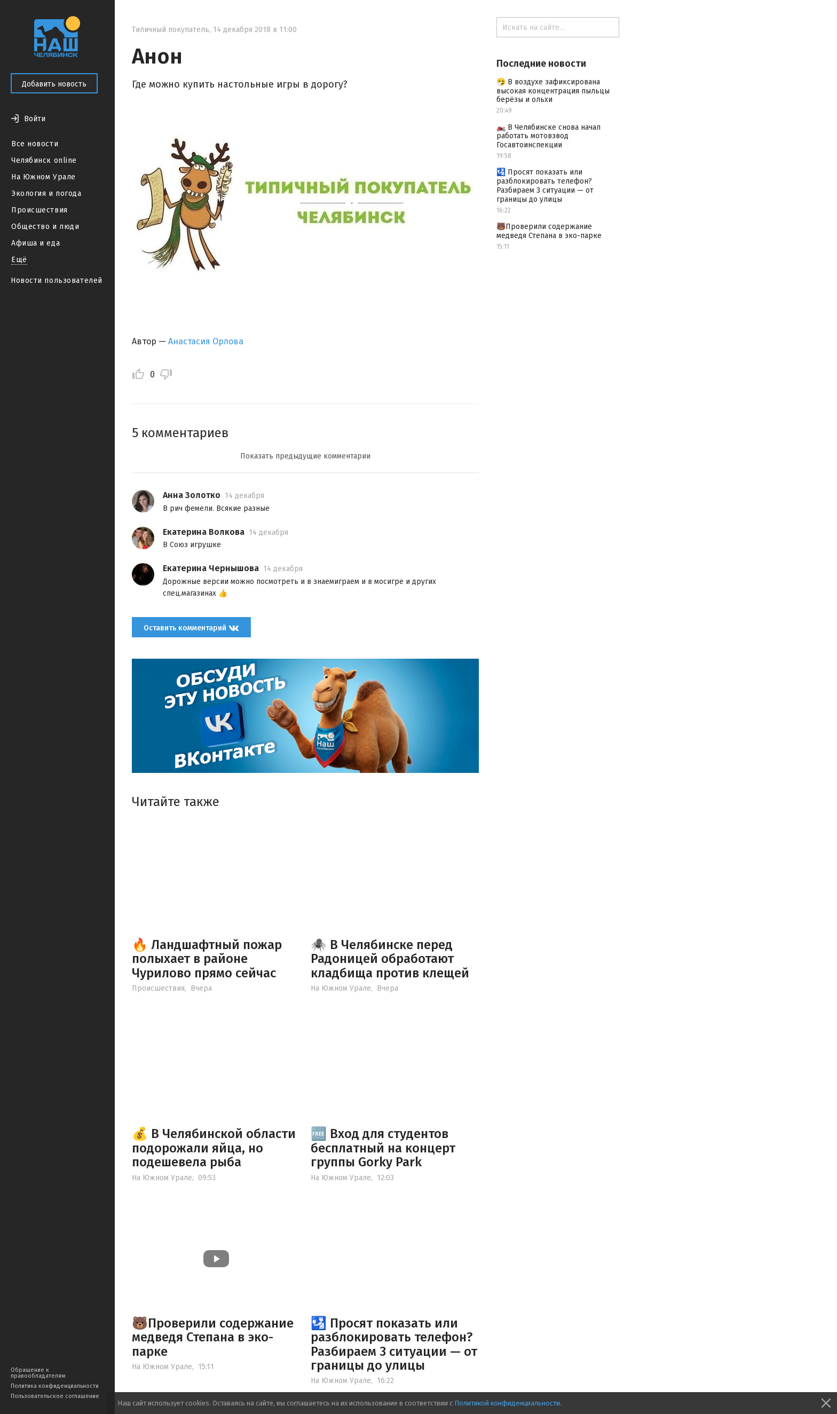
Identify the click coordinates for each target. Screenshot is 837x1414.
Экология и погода (46, 193)
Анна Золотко (191, 495)
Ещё (19, 259)
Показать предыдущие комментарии (305, 456)
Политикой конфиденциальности (507, 1403)
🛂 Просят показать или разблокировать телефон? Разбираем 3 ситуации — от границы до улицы (394, 1344)
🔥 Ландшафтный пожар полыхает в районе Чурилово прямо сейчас (207, 959)
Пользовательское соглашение (55, 1396)
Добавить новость (54, 84)
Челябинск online (44, 160)
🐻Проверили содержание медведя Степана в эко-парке (213, 1337)
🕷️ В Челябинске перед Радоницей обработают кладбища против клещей (390, 959)
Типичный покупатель (170, 29)
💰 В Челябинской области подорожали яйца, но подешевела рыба (214, 1148)
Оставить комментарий (191, 627)
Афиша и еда (35, 243)
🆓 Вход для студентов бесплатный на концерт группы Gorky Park (383, 1148)
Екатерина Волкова (203, 532)
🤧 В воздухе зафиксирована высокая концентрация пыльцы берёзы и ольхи (553, 91)
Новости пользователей (56, 280)
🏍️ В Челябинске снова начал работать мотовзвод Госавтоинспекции (548, 136)
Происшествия (39, 210)
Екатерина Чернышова (211, 568)
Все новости (34, 143)
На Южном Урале (43, 176)
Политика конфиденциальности (55, 1386)
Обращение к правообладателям (38, 1373)
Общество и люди (45, 226)
